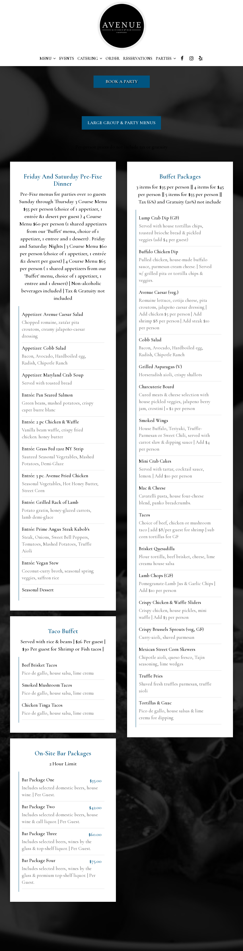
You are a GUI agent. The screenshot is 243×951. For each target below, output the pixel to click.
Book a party (122, 81)
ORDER (113, 58)
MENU (48, 58)
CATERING (89, 58)
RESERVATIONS (137, 58)
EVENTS (66, 58)
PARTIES (166, 58)
